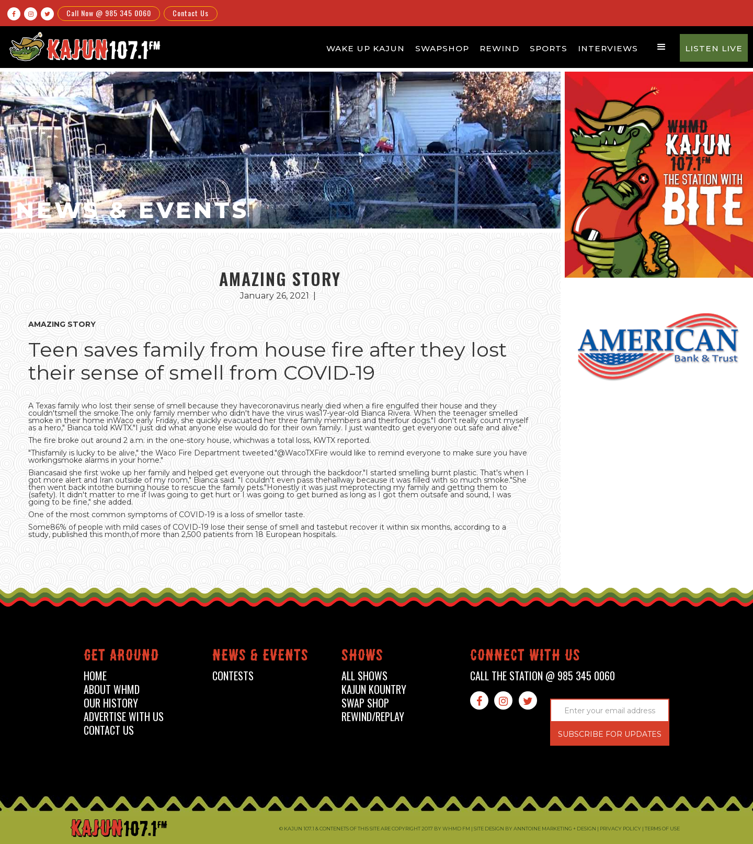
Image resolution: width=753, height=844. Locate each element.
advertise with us (124, 716)
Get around (121, 657)
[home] (83, 46)
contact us (109, 730)
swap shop (365, 703)
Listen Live (714, 48)
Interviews (608, 48)
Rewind (499, 48)
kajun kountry (373, 689)
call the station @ (542, 675)
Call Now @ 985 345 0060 (108, 12)
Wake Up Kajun (365, 48)
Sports (548, 48)
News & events (260, 657)
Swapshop (442, 48)
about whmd (112, 689)
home (95, 675)
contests (233, 675)
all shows (364, 675)
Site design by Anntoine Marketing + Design (535, 828)
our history (111, 703)
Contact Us (191, 12)
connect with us (525, 657)
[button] (661, 47)
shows (362, 657)
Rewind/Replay (372, 716)
